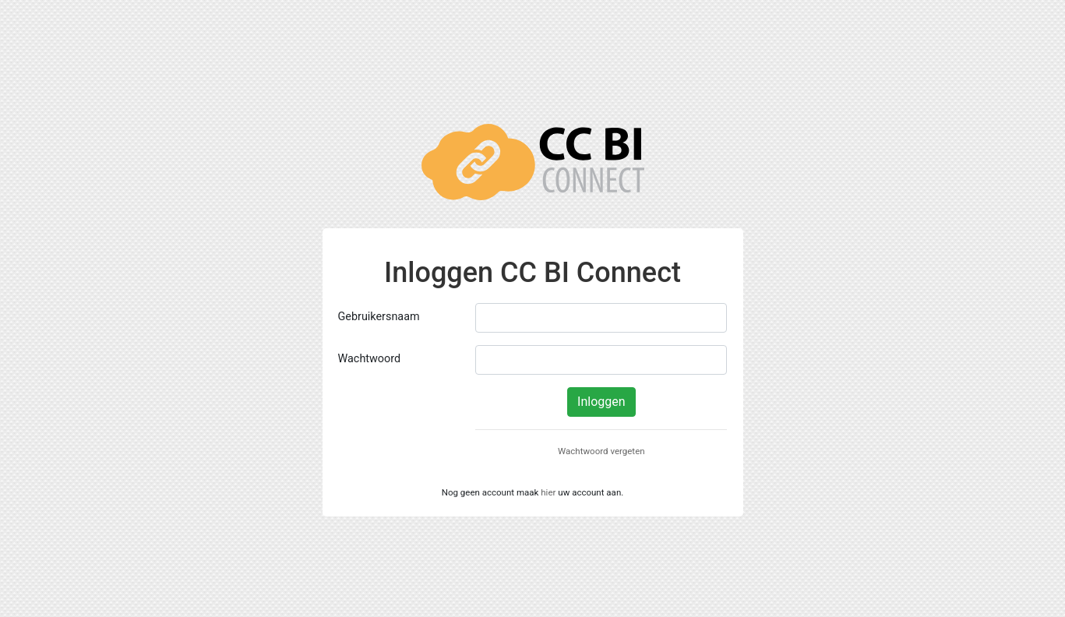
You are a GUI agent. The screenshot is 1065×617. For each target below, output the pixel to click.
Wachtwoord (369, 358)
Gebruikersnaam (379, 316)
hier (548, 492)
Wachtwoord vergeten (601, 451)
